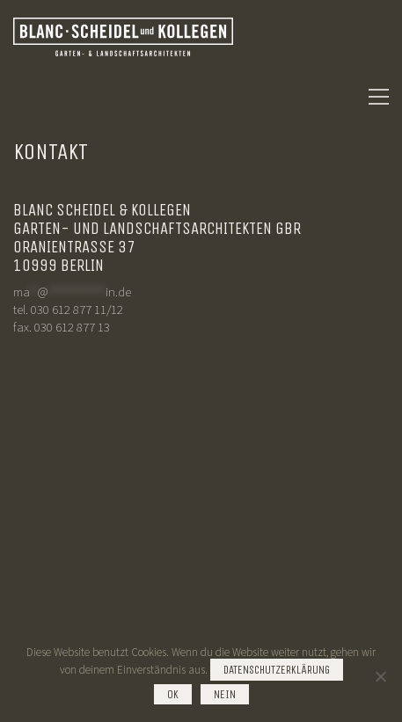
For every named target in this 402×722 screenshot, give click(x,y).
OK (173, 694)
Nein (225, 694)
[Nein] (380, 676)
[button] (379, 96)
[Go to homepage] (123, 97)
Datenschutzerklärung (276, 669)
